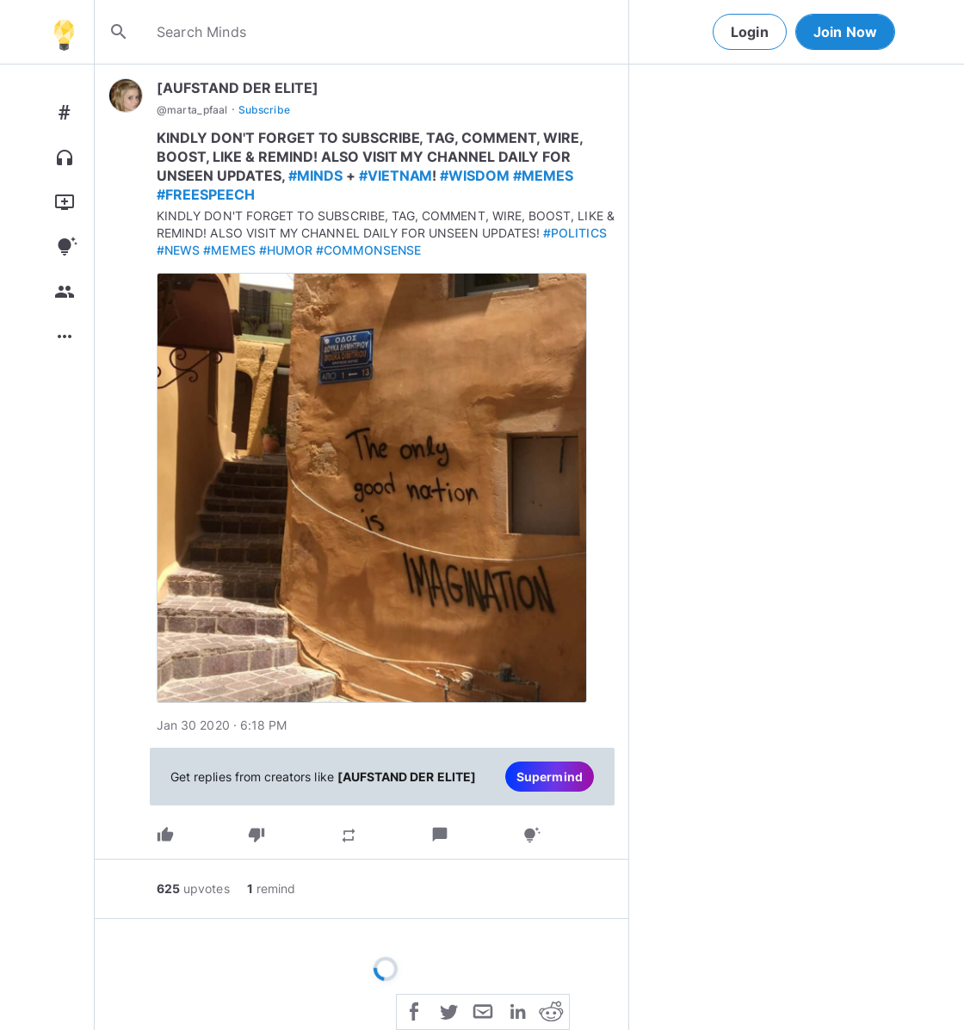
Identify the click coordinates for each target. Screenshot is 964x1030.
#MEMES (543, 175)
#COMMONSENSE (368, 250)
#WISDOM (475, 175)
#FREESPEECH (206, 194)
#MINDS (315, 175)
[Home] (63, 31)
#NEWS (178, 250)
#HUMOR (285, 250)
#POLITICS (575, 232)
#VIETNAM (396, 175)
